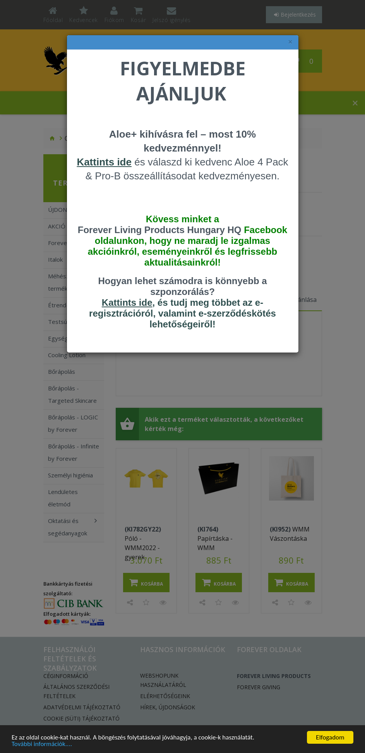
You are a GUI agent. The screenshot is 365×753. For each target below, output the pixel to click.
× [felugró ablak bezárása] (290, 42)
